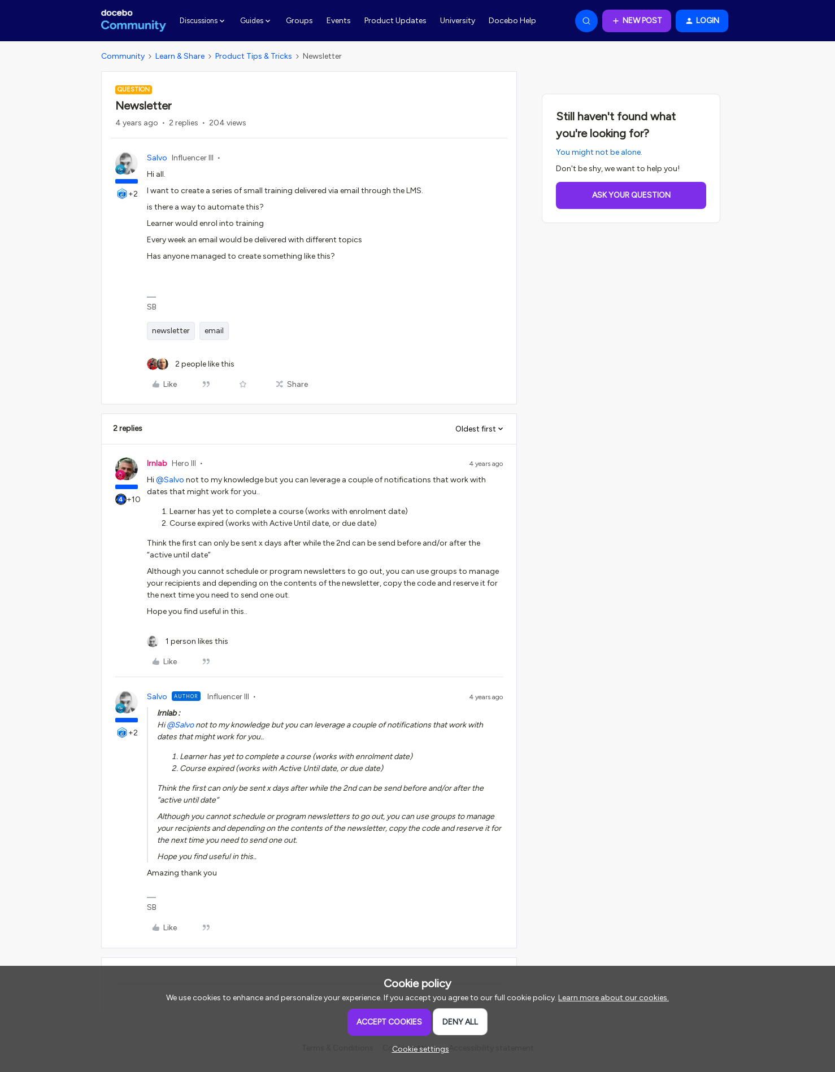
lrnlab (157, 463)
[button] (636, 21)
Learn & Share (180, 56)
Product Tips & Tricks (253, 56)
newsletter (171, 330)
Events (339, 20)
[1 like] (187, 641)
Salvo (157, 158)
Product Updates (395, 20)
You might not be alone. (599, 152)
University (457, 20)
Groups (299, 20)
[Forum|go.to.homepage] (133, 21)
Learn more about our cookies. (613, 998)
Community (123, 56)
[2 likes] (190, 364)
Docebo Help (512, 20)
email (214, 330)
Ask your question (631, 195)
